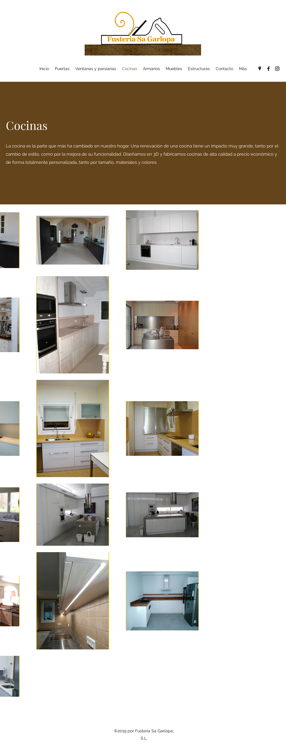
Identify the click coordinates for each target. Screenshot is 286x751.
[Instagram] (277, 69)
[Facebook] (268, 69)
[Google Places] (260, 69)
